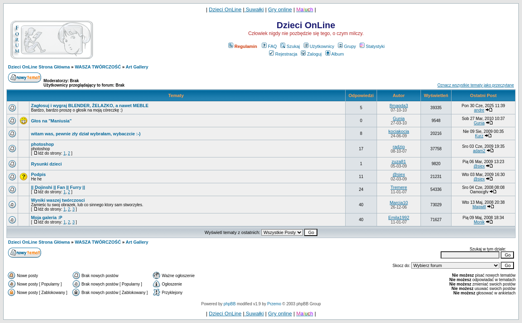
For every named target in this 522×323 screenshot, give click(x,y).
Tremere (398, 187)
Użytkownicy (319, 46)
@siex (479, 166)
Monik (479, 222)
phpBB (230, 304)
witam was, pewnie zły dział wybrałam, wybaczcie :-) (86, 133)
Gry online (280, 9)
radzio (399, 146)
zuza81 (399, 161)
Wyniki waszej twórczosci (58, 200)
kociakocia (398, 131)
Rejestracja (283, 54)
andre (479, 110)
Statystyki (372, 46)
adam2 (479, 151)
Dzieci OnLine (225, 9)
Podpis (38, 174)
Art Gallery (137, 66)
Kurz (479, 136)
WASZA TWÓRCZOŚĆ (98, 66)
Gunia (398, 118)
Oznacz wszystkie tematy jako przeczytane (475, 85)
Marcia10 (398, 202)
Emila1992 (398, 217)
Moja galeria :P (46, 217)
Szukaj (290, 46)
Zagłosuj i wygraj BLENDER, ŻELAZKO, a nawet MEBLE (90, 105)
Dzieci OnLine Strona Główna (39, 66)
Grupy (347, 46)
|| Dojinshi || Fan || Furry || (58, 187)
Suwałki (254, 9)
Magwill (479, 207)
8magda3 (398, 105)
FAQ (269, 46)
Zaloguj (311, 54)
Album (334, 54)
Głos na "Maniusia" (51, 120)
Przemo (274, 304)
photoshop (42, 144)
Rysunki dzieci (46, 164)
